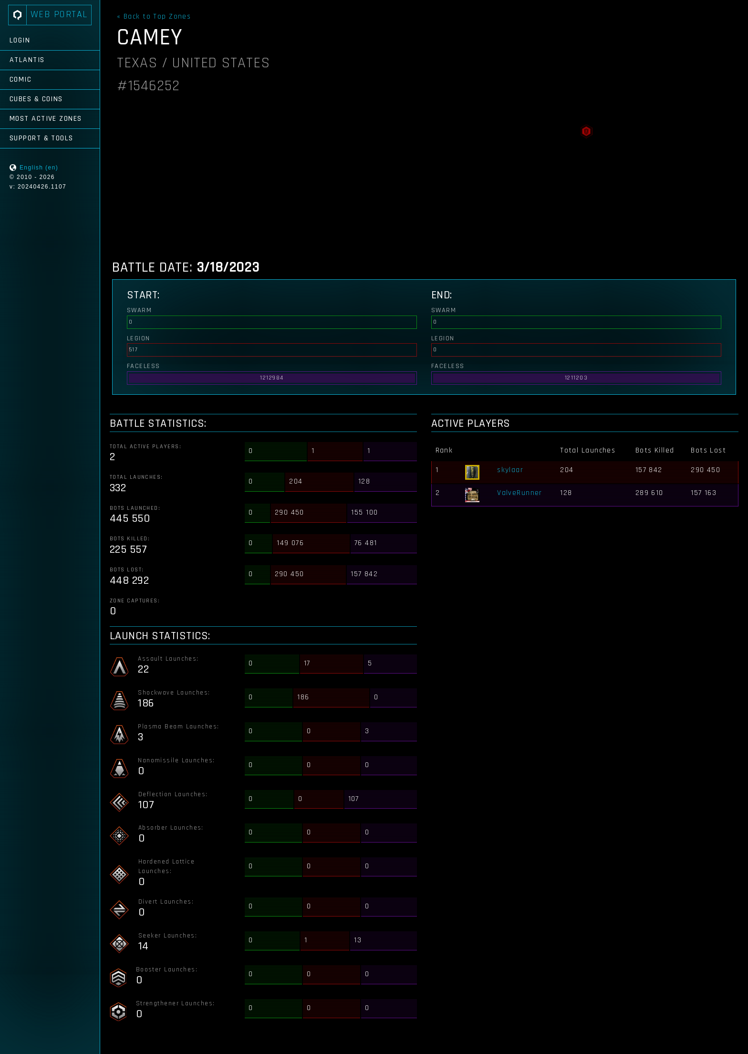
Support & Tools (41, 138)
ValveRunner (519, 493)
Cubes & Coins (36, 99)
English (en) (39, 167)
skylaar (510, 470)
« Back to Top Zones (154, 16)
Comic (20, 79)
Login (20, 40)
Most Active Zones (46, 119)
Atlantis (27, 60)
